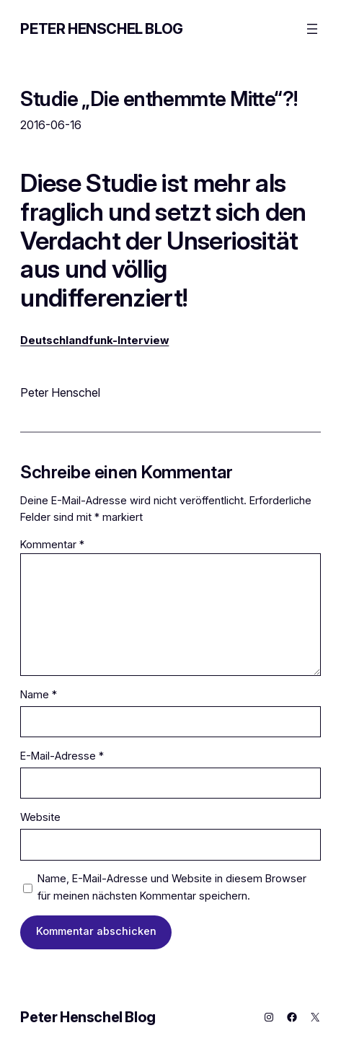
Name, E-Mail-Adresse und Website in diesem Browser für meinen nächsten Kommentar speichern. (171, 887)
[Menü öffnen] (312, 29)
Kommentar (52, 544)
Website (40, 817)
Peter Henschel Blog (101, 29)
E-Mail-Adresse (62, 756)
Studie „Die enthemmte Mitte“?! (158, 98)
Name (38, 694)
